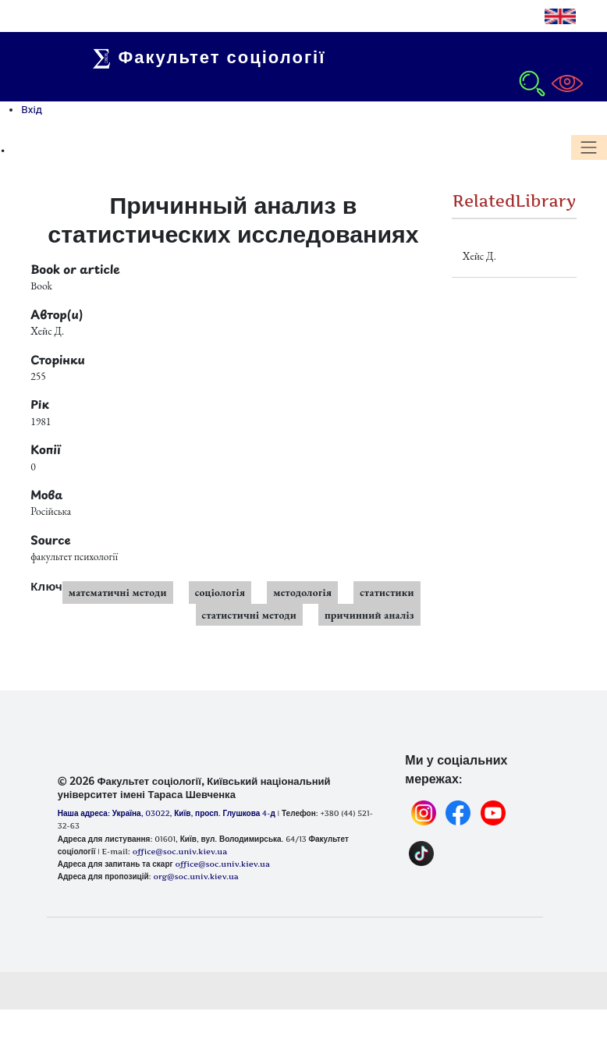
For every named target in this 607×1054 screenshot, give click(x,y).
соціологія (220, 592)
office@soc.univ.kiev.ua (222, 863)
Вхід (31, 109)
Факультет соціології (214, 57)
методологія (302, 592)
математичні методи (118, 592)
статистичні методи (249, 615)
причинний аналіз (369, 615)
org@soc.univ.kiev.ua (195, 876)
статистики (387, 592)
